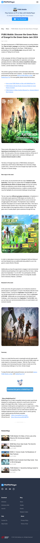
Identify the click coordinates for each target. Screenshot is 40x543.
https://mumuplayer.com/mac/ (19, 415)
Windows (3, 501)
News (7, 28)
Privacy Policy (24, 520)
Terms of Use (24, 523)
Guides (22, 505)
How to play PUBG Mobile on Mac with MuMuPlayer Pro (20, 83)
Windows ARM (5, 505)
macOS (3, 508)
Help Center (4, 523)
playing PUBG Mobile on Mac (25, 75)
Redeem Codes (24, 512)
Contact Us (4, 520)
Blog (2, 28)
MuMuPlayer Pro (5, 77)
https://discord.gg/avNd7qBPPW (19, 417)
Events (22, 508)
